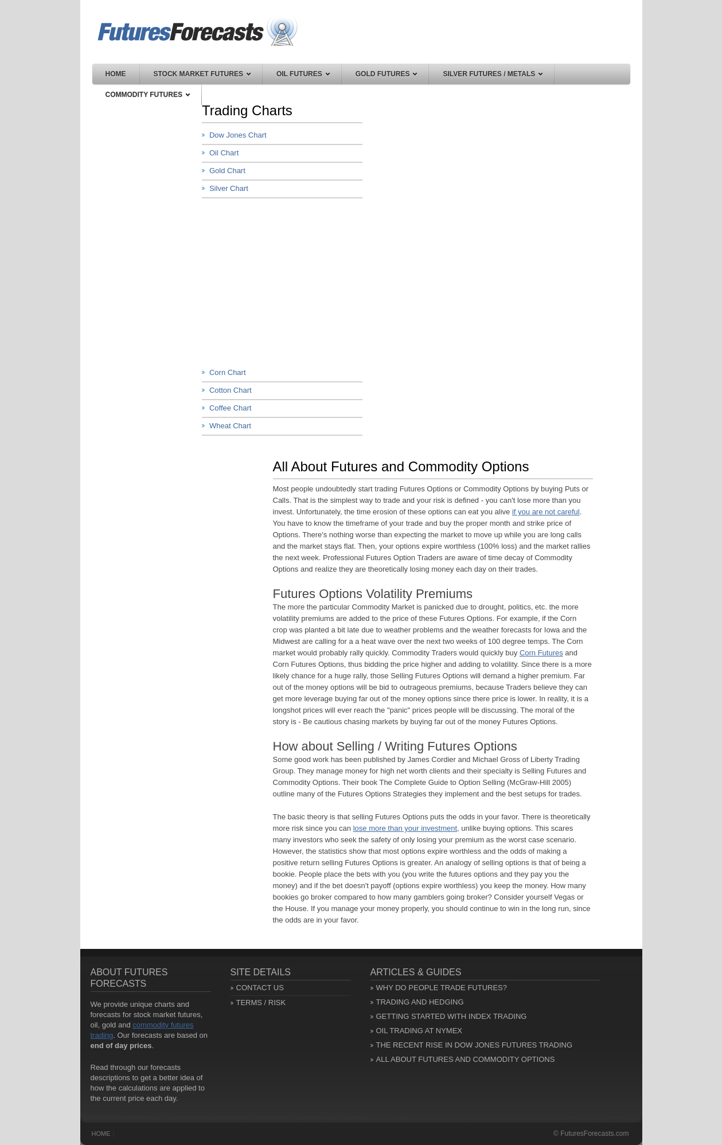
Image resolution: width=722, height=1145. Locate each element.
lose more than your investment (405, 828)
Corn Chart (227, 372)
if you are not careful (546, 511)
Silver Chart (228, 188)
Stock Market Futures (202, 74)
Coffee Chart (230, 408)
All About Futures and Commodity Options (465, 1059)
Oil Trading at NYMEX (419, 1030)
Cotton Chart (230, 390)
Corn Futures (541, 652)
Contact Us (260, 987)
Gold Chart (227, 170)
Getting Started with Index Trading (451, 1016)
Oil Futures (303, 74)
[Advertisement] (288, 281)
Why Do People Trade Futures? (442, 987)
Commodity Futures (148, 95)
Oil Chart (224, 153)
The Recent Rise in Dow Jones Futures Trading (474, 1045)
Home (116, 74)
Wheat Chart (230, 425)
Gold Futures (386, 74)
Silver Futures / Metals (493, 74)
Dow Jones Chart (238, 135)
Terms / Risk (261, 1002)
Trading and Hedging (420, 1002)
